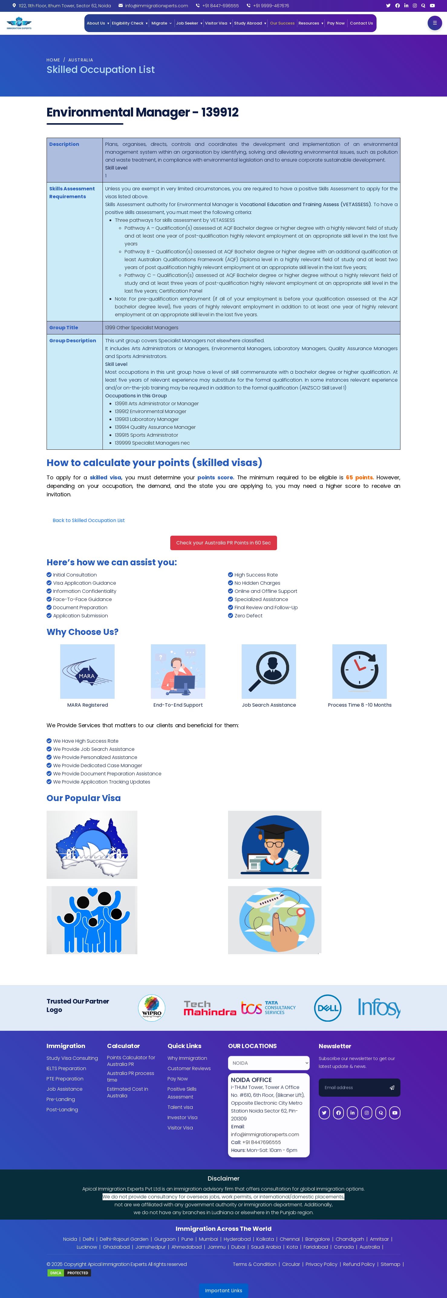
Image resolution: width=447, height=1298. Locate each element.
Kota (292, 1247)
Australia (80, 60)
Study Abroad (248, 23)
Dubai (238, 1247)
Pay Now (336, 23)
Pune (187, 1239)
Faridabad (316, 1247)
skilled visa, (106, 477)
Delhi (88, 1239)
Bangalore (317, 1239)
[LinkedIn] (406, 5)
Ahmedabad (186, 1247)
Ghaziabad (116, 1247)
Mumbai (208, 1239)
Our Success (282, 23)
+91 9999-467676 (271, 6)
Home (53, 60)
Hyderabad (237, 1239)
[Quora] (423, 5)
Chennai (290, 1239)
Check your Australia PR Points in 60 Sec (223, 542)
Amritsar (379, 1239)
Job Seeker (187, 23)
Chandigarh (350, 1239)
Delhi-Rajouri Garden (124, 1239)
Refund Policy (359, 1264)
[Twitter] (388, 5)
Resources (309, 23)
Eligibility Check (127, 23)
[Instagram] (415, 5)
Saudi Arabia (266, 1247)
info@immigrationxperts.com (156, 6)
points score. (215, 477)
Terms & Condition (254, 1264)
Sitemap (390, 1264)
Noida (70, 1239)
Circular (291, 1264)
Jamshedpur (150, 1247)
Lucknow (87, 1247)
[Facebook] (397, 5)
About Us (96, 23)
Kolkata (265, 1239)
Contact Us (361, 23)
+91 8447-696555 (220, 6)
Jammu (216, 1247)
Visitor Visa (216, 23)
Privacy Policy (322, 1264)
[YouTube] (432, 5)
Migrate (159, 23)
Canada (344, 1247)
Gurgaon (165, 1239)
